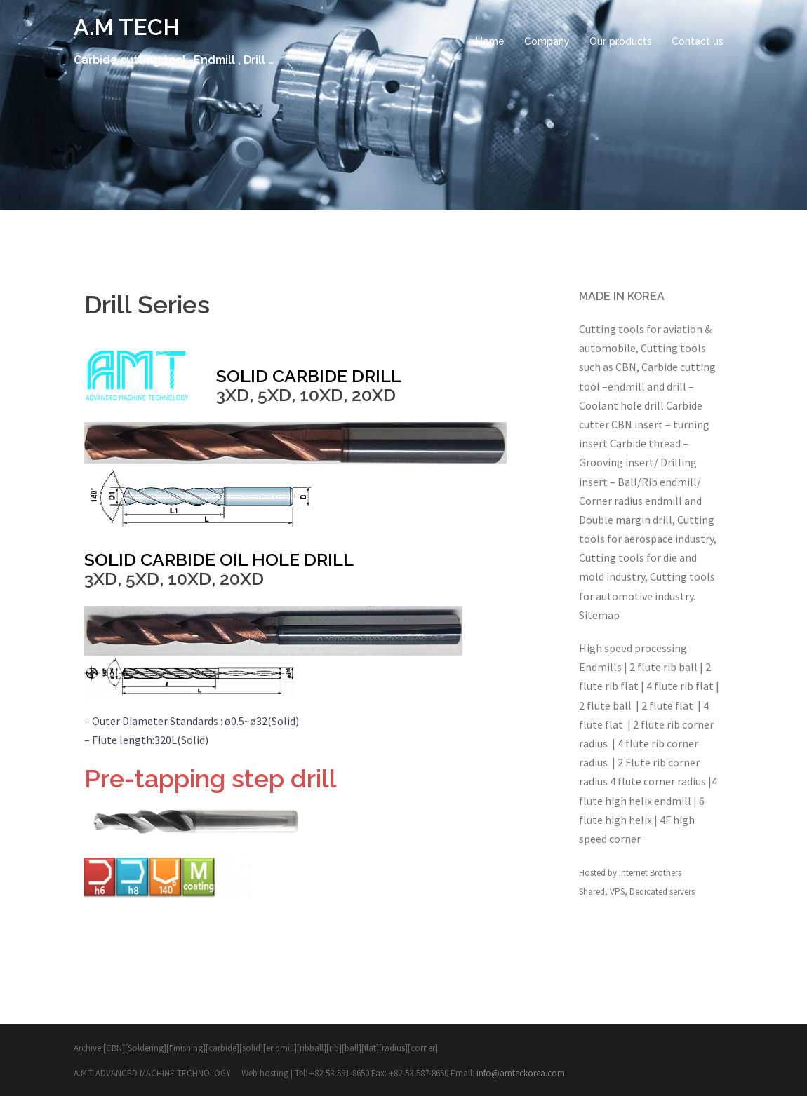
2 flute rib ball (664, 667)
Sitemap (599, 615)
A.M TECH (127, 27)
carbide (222, 1048)
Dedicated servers (662, 892)
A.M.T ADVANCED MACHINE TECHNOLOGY (153, 1073)
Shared (592, 892)
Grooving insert (616, 462)
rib (334, 1048)
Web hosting (266, 1073)
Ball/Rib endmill (657, 482)
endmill (626, 386)
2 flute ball (606, 705)
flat (370, 1048)
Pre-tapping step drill (210, 778)
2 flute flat (668, 705)
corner (423, 1048)
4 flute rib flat (680, 686)
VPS (617, 892)
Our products (620, 41)
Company (547, 41)
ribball (312, 1048)
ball (352, 1048)
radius (393, 1048)
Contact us (697, 41)
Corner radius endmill (630, 501)
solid (251, 1048)
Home (490, 41)
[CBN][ (115, 1048)
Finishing (186, 1048)
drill (676, 386)
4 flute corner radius (658, 781)
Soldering (146, 1048)
